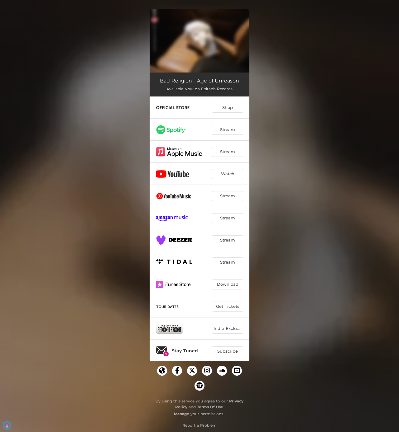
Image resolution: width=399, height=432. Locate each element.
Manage (181, 413)
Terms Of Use (210, 407)
